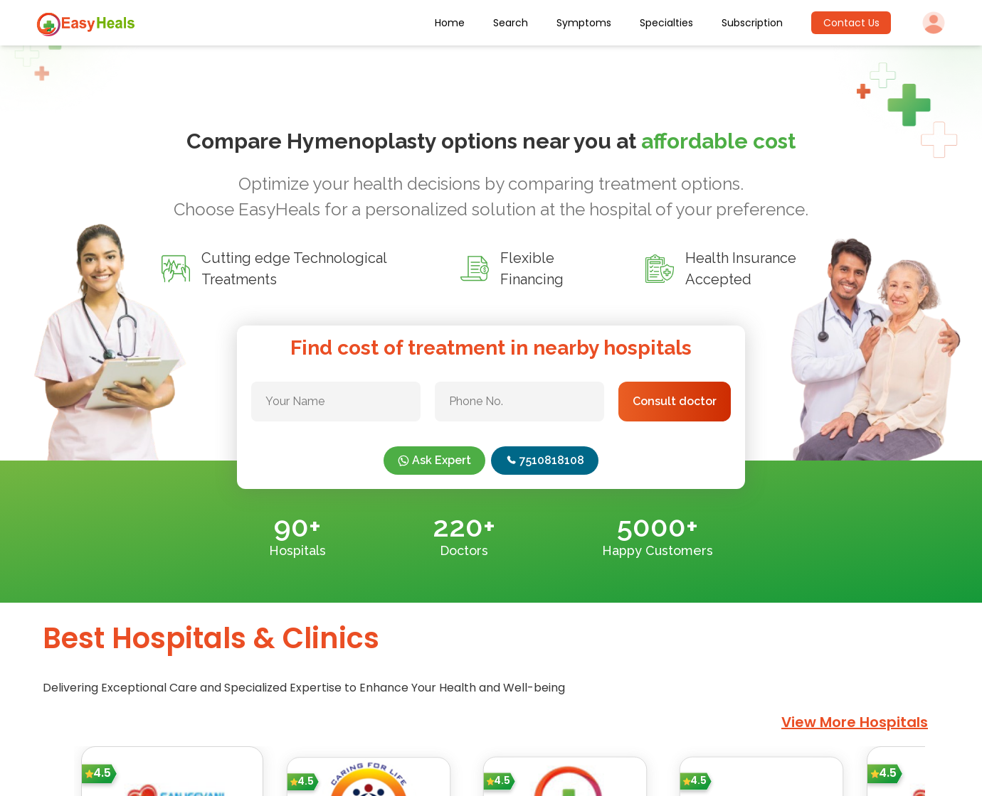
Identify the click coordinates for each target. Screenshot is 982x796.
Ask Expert (434, 460)
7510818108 (544, 460)
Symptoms (583, 23)
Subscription (752, 23)
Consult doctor (675, 401)
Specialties (666, 23)
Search (510, 23)
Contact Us (851, 23)
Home (450, 23)
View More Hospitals (854, 722)
